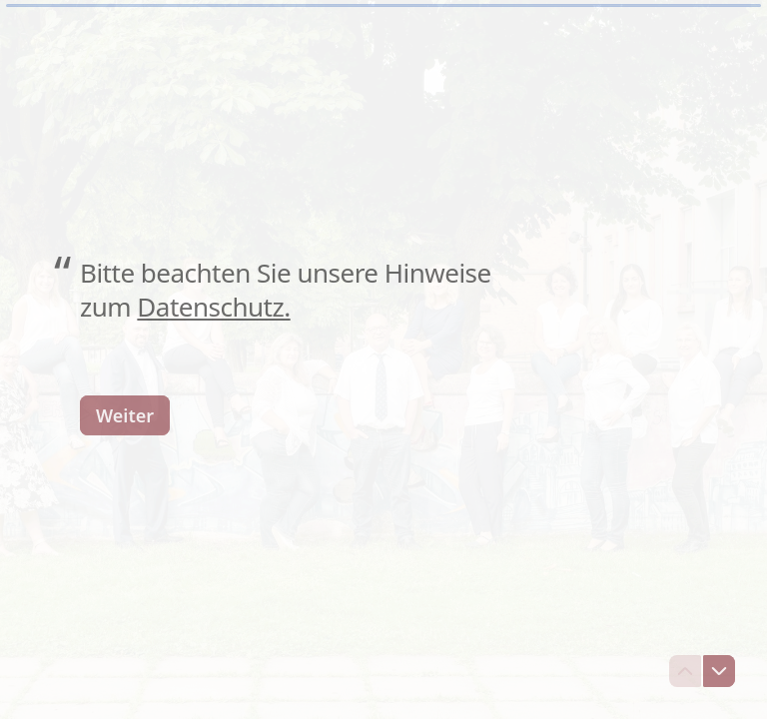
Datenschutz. (213, 307)
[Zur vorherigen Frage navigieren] (685, 671)
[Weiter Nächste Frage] (125, 414)
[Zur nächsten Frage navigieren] (719, 671)
